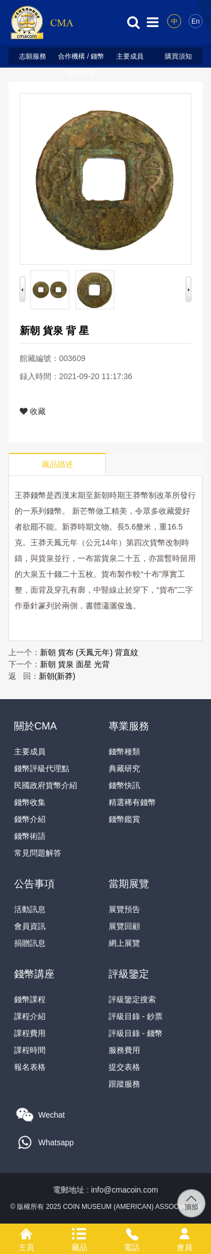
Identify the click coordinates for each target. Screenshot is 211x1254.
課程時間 (30, 1050)
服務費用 (124, 1050)
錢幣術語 (30, 836)
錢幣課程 (30, 999)
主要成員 (129, 56)
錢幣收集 (30, 802)
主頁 (26, 1232)
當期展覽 (129, 884)
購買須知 (178, 56)
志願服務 (32, 56)
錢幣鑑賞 (124, 819)
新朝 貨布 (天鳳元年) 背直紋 (89, 652)
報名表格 (30, 1066)
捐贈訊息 (30, 943)
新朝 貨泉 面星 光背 (75, 664)
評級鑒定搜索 (132, 999)
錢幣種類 (124, 751)
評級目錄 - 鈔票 (136, 1016)
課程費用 (30, 1033)
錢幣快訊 (124, 785)
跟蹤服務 (124, 1083)
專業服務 (129, 726)
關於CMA (35, 726)
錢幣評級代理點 (41, 768)
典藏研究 (124, 768)
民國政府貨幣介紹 (45, 785)
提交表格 (124, 1066)
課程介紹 (30, 1016)
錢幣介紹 (30, 819)
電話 (132, 1232)
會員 (184, 1232)
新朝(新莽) (57, 676)
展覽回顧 (124, 926)
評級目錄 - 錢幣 (136, 1033)
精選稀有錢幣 (132, 802)
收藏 (33, 411)
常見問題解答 (37, 852)
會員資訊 (30, 926)
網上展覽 (124, 943)
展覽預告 (124, 909)
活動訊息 (30, 909)
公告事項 (34, 884)
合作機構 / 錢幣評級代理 (81, 58)
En (195, 21)
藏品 (79, 1232)
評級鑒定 (129, 974)
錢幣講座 (34, 974)
